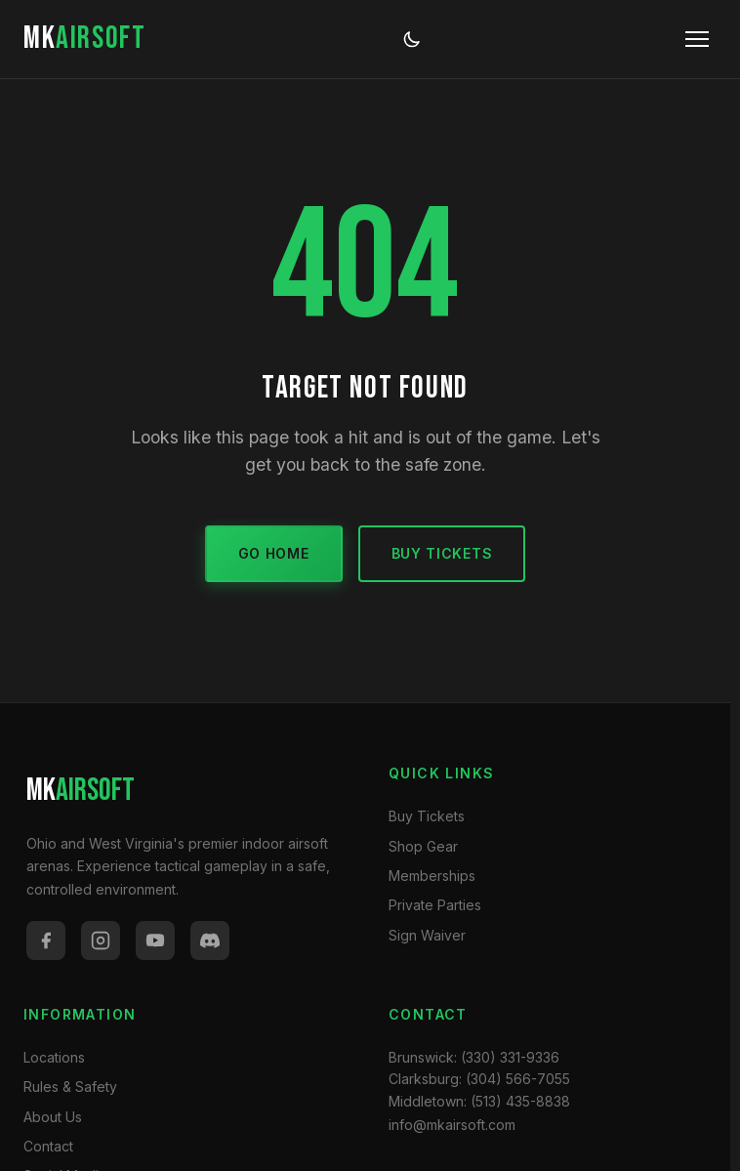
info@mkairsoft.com (452, 1124)
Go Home (273, 553)
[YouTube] (155, 940)
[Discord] (209, 940)
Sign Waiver (427, 935)
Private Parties (435, 905)
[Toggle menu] (697, 39)
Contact (48, 1146)
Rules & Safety (70, 1086)
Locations (54, 1057)
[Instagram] (100, 940)
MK (84, 38)
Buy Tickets (442, 553)
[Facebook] (45, 940)
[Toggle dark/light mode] (412, 39)
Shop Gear (423, 846)
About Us (52, 1116)
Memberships (432, 875)
